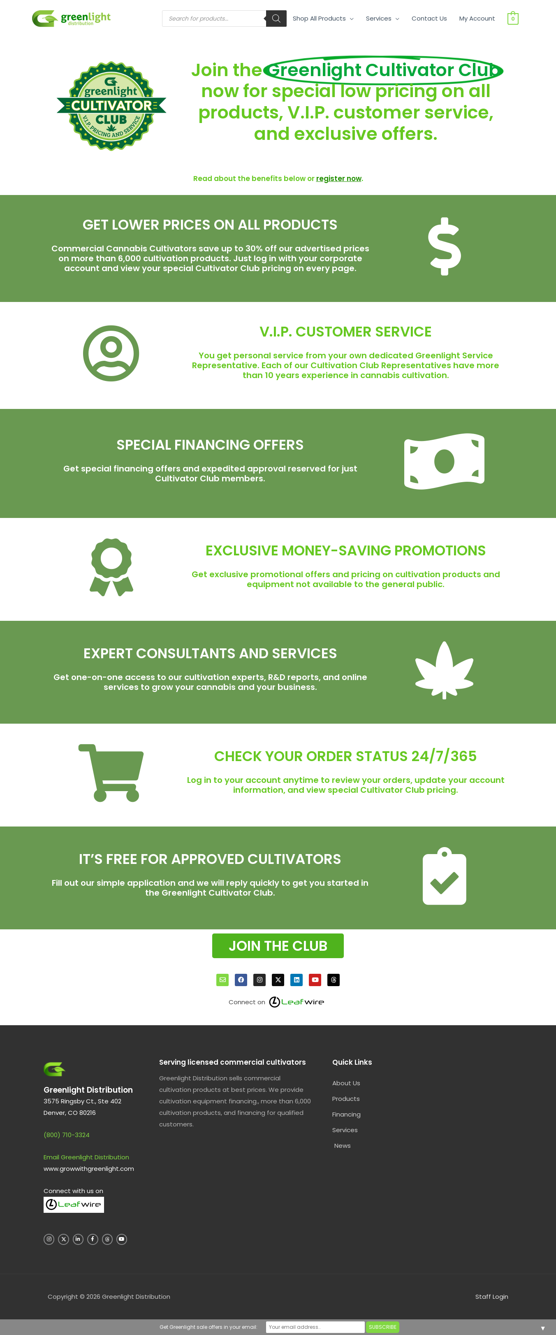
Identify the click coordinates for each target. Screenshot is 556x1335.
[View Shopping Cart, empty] (513, 18)
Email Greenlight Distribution (86, 1157)
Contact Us (429, 18)
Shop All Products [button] (319, 18)
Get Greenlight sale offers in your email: (208, 1326)
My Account (477, 18)
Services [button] (379, 18)
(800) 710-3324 (67, 1135)
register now (338, 178)
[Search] (276, 18)
